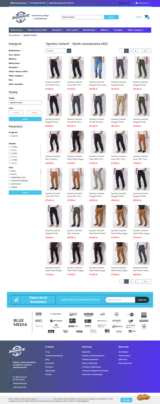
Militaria (105, 30)
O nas (47, 352)
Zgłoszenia (122, 359)
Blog (47, 359)
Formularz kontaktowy (54, 356)
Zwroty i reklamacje (89, 363)
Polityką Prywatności (45, 399)
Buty (11, 80)
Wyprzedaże (50, 371)
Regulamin (86, 352)
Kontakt (48, 374)
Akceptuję (126, 400)
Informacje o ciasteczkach (92, 374)
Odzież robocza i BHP (37, 30)
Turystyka (118, 30)
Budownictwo (90, 30)
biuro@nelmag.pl (20, 383)
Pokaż (25, 193)
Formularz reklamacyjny (91, 367)
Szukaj (25, 119)
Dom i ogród (73, 30)
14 (145, 51)
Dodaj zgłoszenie (125, 363)
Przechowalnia (124, 356)
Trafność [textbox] (50, 51)
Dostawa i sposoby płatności (93, 356)
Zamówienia (123, 352)
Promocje (49, 367)
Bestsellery (49, 363)
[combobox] (58, 51)
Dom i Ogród (15, 55)
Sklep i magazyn (136, 30)
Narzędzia (57, 30)
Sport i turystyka (16, 84)
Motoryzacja (17, 30)
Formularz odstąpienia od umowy (95, 371)
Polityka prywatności (90, 359)
